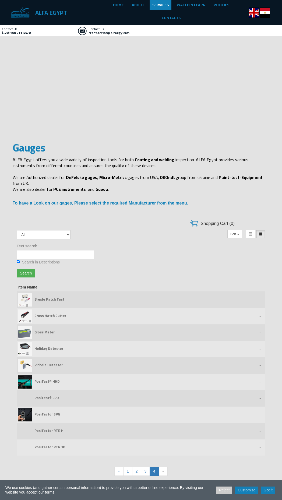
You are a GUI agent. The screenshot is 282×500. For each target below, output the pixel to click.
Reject (224, 490)
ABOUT (138, 4)
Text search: (27, 246)
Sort (234, 234)
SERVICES (160, 4)
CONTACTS (171, 17)
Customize (246, 490)
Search (26, 273)
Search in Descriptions (38, 262)
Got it (268, 490)
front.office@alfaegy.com (109, 33)
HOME (118, 4)
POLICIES (221, 4)
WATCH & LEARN (191, 4)
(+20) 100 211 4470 (16, 33)
